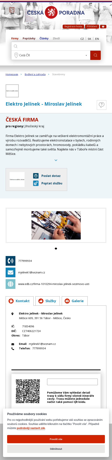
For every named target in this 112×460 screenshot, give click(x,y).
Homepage (12, 74)
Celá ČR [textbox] (24, 55)
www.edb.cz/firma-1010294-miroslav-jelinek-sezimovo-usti (47, 284)
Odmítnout (56, 448)
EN (97, 38)
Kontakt (19, 301)
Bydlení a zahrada (35, 74)
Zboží (56, 38)
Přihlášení (92, 26)
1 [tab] (56, 249)
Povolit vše (56, 439)
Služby (47, 301)
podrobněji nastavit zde (31, 428)
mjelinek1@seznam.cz (25, 272)
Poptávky (29, 38)
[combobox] (50, 55)
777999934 (19, 261)
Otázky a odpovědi (101, 105)
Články (44, 38)
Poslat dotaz (47, 176)
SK (89, 38)
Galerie (74, 301)
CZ (82, 38)
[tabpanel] (56, 225)
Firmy (15, 38)
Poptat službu (47, 183)
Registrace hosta (73, 26)
